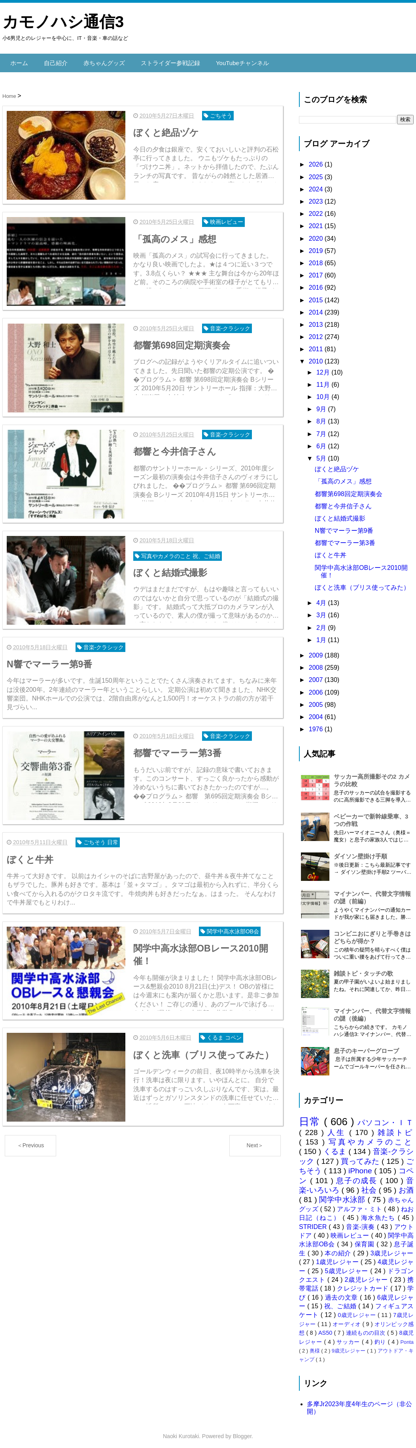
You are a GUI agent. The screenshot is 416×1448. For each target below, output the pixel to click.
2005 (317, 700)
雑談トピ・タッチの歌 (363, 969)
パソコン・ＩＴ (385, 1118)
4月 (322, 599)
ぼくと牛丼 (330, 551)
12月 (323, 368)
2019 (317, 246)
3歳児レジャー (392, 1249)
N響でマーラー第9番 (344, 526)
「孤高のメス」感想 (343, 477)
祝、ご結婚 (341, 1302)
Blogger (242, 1432)
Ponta (407, 1338)
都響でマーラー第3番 (345, 539)
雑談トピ (396, 1128)
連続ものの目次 (366, 1329)
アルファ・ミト (360, 1204)
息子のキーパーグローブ (366, 1046)
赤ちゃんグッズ (100, 61)
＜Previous (30, 1132)
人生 (338, 1128)
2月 (322, 623)
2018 (317, 258)
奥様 (315, 1347)
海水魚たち (379, 1213)
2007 (317, 675)
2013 (317, 320)
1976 (317, 725)
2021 (317, 222)
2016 (317, 283)
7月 (322, 429)
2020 (317, 234)
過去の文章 (342, 1293)
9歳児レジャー (349, 1347)
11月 (323, 380)
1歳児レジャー (338, 1258)
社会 (370, 1186)
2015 (317, 295)
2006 (317, 688)
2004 (317, 712)
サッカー (349, 1337)
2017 (317, 271)
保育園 (366, 1240)
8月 (322, 417)
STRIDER (314, 1222)
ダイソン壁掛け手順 (360, 852)
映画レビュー (351, 1231)
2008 (317, 663)
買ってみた (361, 1157)
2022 (317, 209)
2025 (317, 172)
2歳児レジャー (367, 1275)
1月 (322, 635)
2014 (317, 308)
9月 (322, 405)
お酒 (406, 1186)
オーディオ (347, 1320)
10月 (323, 393)
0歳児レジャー (358, 1311)
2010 (317, 357)
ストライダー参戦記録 (163, 61)
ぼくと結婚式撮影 (340, 514)
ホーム (18, 61)
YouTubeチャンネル (231, 61)
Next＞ (255, 1132)
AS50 (326, 1329)
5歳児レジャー (348, 1266)
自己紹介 (54, 61)
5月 (322, 454)
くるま (336, 1147)
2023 (317, 197)
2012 (317, 333)
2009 (317, 651)
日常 (311, 1117)
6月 (322, 441)
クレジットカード (363, 1284)
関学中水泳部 (343, 1195)
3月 (322, 611)
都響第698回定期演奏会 (348, 489)
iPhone (361, 1167)
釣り (381, 1337)
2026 (317, 160)
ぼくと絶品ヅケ (337, 465)
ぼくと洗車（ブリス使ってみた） (362, 583)
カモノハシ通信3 (63, 21)
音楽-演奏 (361, 1222)
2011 (317, 345)
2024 (317, 185)
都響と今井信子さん (343, 501)
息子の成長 (358, 1176)
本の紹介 (339, 1249)
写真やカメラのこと (371, 1138)
